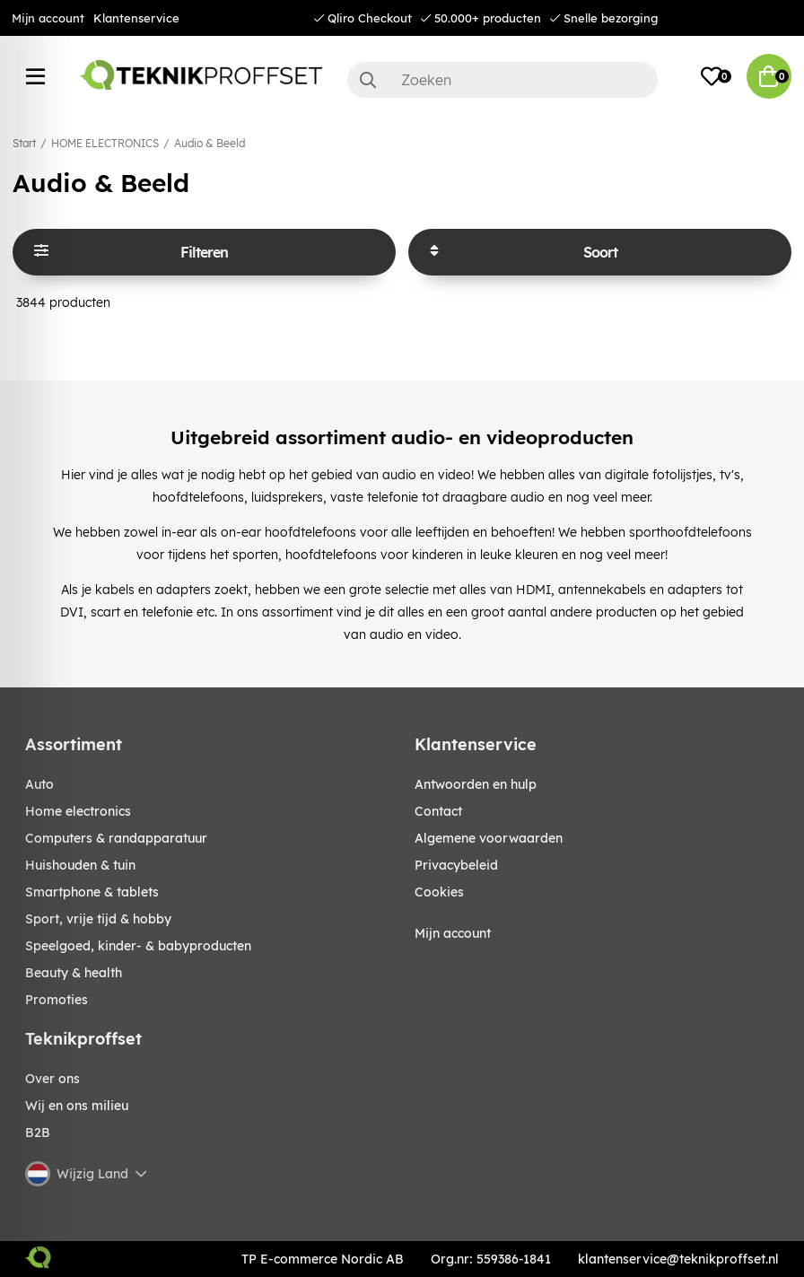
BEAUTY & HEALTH (73, 973)
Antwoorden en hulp (476, 784)
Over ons (52, 1079)
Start (24, 143)
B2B (37, 1132)
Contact (438, 811)
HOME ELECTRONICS (105, 143)
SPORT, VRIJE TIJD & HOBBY (98, 919)
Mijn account (48, 18)
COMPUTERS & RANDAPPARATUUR (116, 838)
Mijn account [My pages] (453, 933)
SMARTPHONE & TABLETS (92, 892)
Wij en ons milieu (76, 1106)
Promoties (56, 1000)
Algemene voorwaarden (489, 838)
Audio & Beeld (209, 143)
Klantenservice (136, 18)
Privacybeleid (456, 865)
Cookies (439, 892)
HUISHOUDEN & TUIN (80, 865)
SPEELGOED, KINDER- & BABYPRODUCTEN (138, 946)
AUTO (39, 784)
